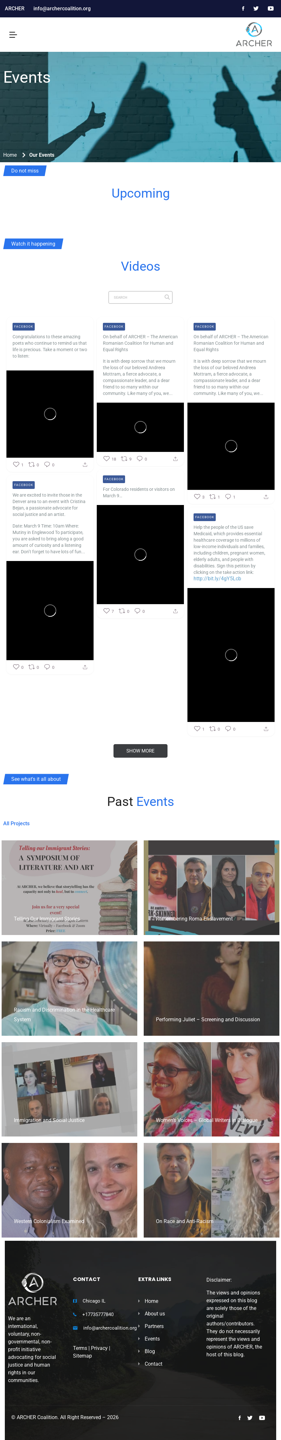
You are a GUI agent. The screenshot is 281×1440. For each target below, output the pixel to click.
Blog (150, 1351)
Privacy (99, 1348)
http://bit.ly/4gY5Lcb (217, 599)
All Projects (16, 823)
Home (10, 155)
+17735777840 (97, 1314)
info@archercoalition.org (110, 1328)
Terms (80, 1348)
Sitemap (82, 1356)
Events (152, 1339)
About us (155, 1314)
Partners (154, 1326)
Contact (153, 1364)
